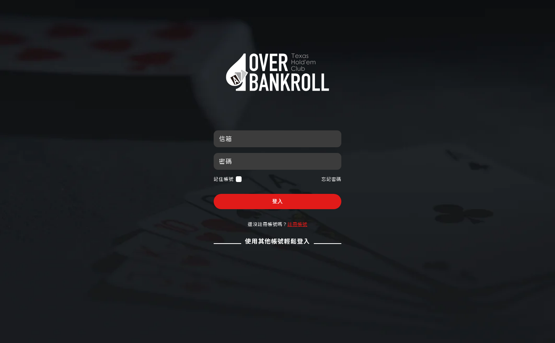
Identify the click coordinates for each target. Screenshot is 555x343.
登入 (277, 201)
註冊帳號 (297, 224)
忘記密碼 (331, 179)
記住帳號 (228, 179)
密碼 (225, 161)
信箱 (225, 138)
